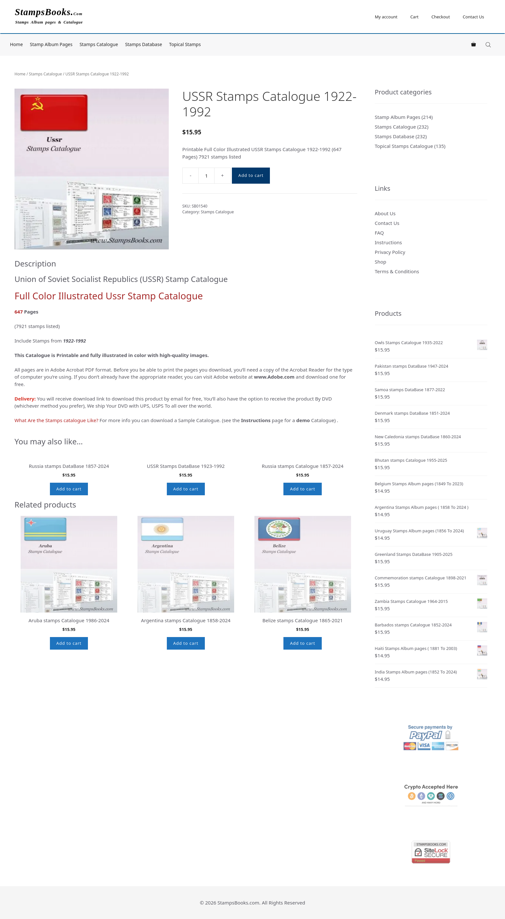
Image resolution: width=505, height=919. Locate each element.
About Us (385, 213)
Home (16, 44)
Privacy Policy (390, 252)
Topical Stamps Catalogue (404, 146)
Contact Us (473, 17)
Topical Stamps (185, 44)
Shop (380, 261)
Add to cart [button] (68, 544)
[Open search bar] (489, 44)
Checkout (440, 17)
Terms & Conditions (397, 271)
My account (386, 17)
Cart (414, 17)
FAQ (379, 232)
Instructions (388, 242)
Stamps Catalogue (99, 44)
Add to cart (250, 175)
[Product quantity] (206, 176)
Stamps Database (143, 44)
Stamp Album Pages (51, 44)
